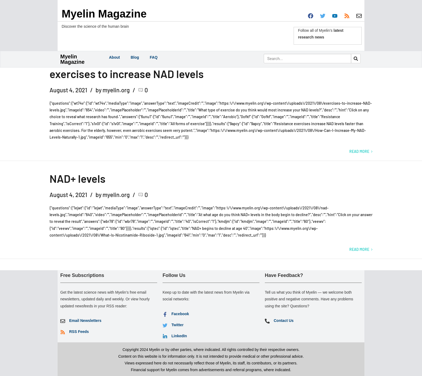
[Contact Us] (267, 321)
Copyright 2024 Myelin (141, 349)
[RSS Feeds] (62, 332)
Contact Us (284, 320)
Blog (135, 57)
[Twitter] (165, 325)
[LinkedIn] (165, 336)
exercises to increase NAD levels (127, 73)
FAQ (154, 57)
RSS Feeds (79, 331)
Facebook (180, 314)
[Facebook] (165, 314)
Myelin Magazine (104, 14)
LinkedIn (179, 336)
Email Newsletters (85, 320)
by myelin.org (113, 89)
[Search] (355, 58)
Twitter (177, 325)
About (114, 57)
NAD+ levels (77, 178)
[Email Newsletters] (62, 321)
